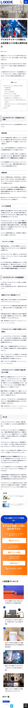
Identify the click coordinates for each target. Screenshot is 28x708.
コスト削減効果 (10, 91)
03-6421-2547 (21, 2)
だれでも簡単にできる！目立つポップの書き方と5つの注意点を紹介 (14, 602)
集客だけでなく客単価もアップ (14, 97)
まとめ (5, 108)
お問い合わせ (14, 563)
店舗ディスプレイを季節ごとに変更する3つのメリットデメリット (14, 690)
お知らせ (6, 701)
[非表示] (15, 82)
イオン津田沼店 (5, 336)
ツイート (6, 704)
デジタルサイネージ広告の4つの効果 (13, 85)
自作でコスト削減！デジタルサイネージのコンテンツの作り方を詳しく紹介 (14, 668)
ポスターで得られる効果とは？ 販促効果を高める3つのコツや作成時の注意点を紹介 (14, 645)
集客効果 (8, 89)
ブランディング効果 (11, 93)
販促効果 (8, 87)
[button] (26, 2)
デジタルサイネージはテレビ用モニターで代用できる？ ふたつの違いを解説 (14, 622)
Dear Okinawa (15, 301)
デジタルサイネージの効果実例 (12, 95)
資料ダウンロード (14, 541)
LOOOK (14, 487)
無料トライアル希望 (14, 552)
